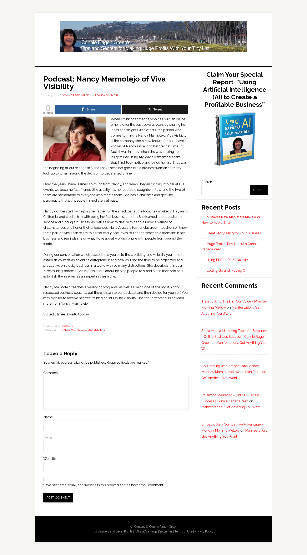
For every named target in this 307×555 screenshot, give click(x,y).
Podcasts (66, 325)
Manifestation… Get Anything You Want (231, 407)
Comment (52, 373)
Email (48, 438)
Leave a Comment (106, 95)
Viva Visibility (96, 329)
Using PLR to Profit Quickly (227, 260)
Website (49, 459)
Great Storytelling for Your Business (234, 233)
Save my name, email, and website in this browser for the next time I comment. (103, 485)
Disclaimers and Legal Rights (113, 531)
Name (49, 417)
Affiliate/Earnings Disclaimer (153, 531)
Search (206, 182)
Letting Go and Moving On (227, 270)
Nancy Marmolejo (74, 329)
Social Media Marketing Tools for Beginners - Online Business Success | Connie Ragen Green (234, 337)
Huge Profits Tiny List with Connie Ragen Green (153, 36)
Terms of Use (183, 531)
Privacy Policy (204, 531)
